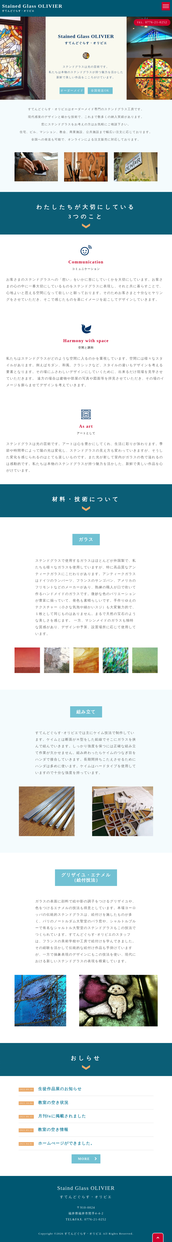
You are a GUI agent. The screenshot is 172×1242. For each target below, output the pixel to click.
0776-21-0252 (95, 1219)
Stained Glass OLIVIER (32, 8)
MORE (88, 1159)
